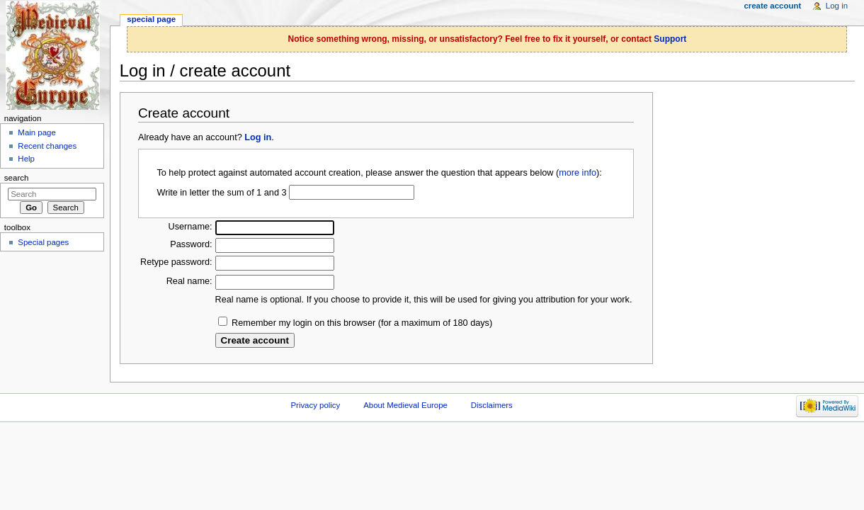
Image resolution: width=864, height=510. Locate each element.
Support (670, 39)
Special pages (43, 242)
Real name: (189, 281)
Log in (257, 137)
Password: (191, 244)
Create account (772, 5)
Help (26, 158)
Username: (190, 227)
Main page (37, 132)
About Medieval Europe (405, 405)
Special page (151, 19)
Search (16, 178)
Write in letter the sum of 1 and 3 (221, 193)
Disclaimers (492, 405)
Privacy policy (315, 405)
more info (577, 173)
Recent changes (47, 146)
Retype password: (176, 262)
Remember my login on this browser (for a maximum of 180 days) (362, 323)
